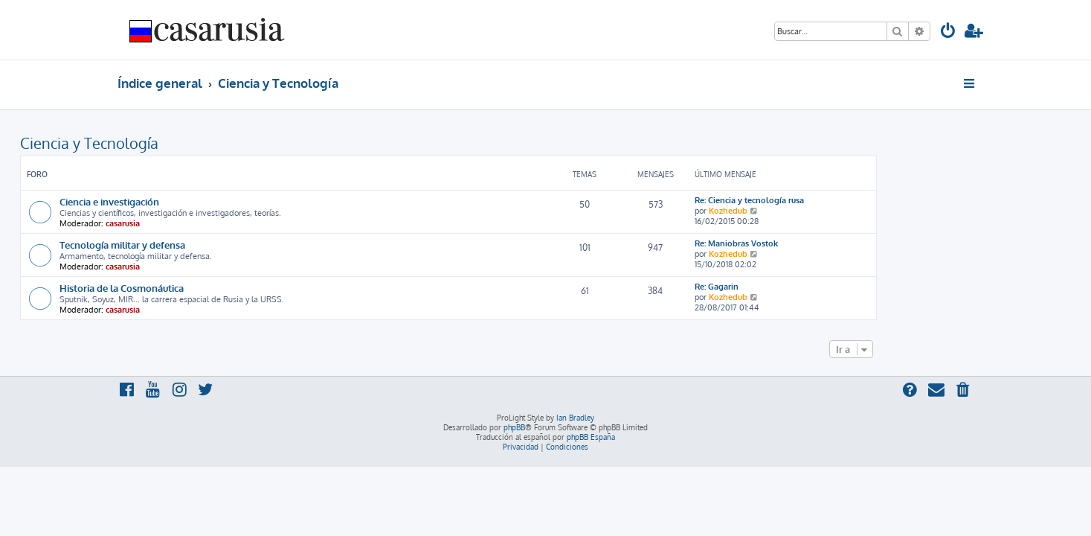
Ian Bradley (575, 417)
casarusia (220, 223)
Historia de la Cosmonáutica (219, 287)
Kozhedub (825, 210)
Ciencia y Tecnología (187, 143)
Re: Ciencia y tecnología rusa (846, 200)
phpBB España (591, 437)
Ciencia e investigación (207, 201)
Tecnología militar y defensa (220, 244)
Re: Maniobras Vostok (833, 243)
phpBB (514, 427)
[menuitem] (948, 32)
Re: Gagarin (814, 286)
